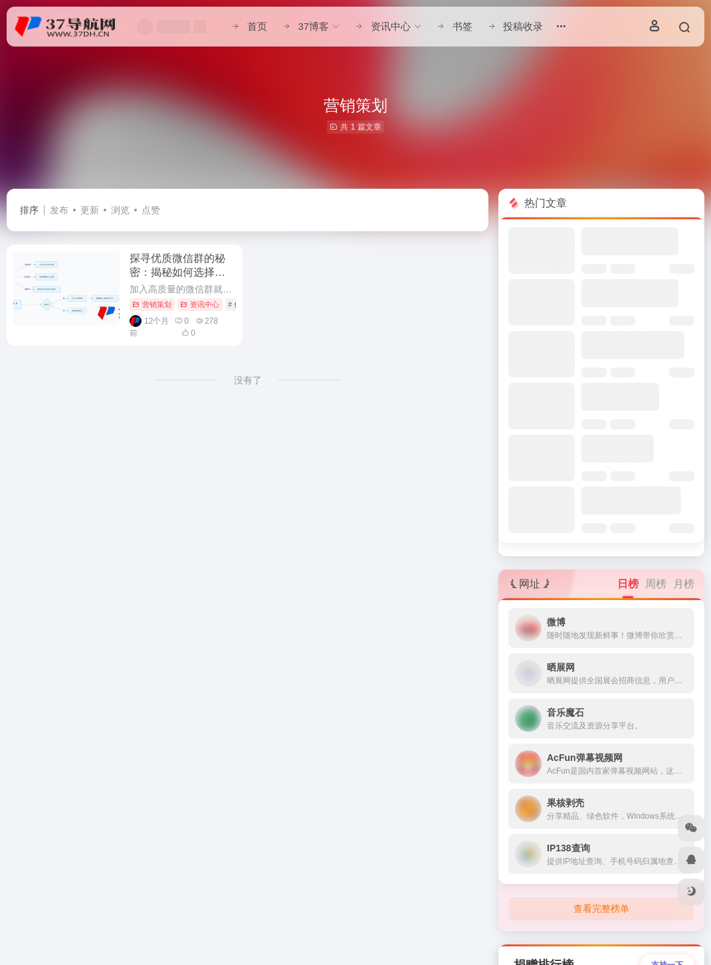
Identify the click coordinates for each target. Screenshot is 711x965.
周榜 (655, 584)
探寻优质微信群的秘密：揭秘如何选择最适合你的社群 (177, 272)
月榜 (683, 584)
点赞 (151, 210)
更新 (89, 210)
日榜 (628, 584)
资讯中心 (199, 304)
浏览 (120, 210)
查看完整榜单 (601, 908)
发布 (59, 210)
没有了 (248, 380)
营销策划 (151, 304)
